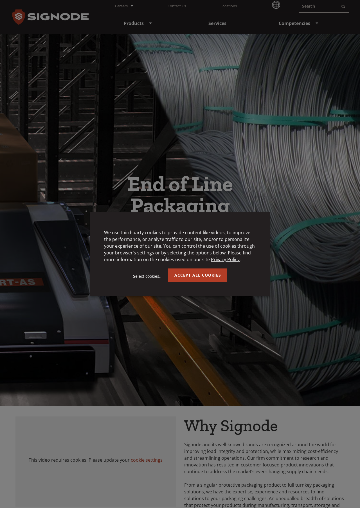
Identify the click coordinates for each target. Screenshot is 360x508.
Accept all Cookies (197, 275)
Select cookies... (148, 276)
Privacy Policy (225, 259)
